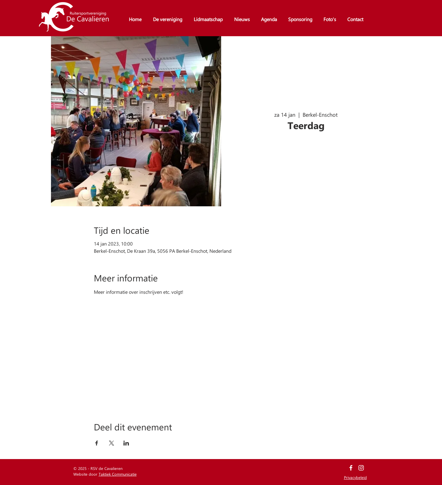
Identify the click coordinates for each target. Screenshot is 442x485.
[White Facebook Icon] (351, 467)
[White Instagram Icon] (361, 467)
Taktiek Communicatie (118, 474)
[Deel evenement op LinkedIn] (126, 443)
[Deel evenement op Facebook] (97, 443)
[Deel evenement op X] (111, 443)
